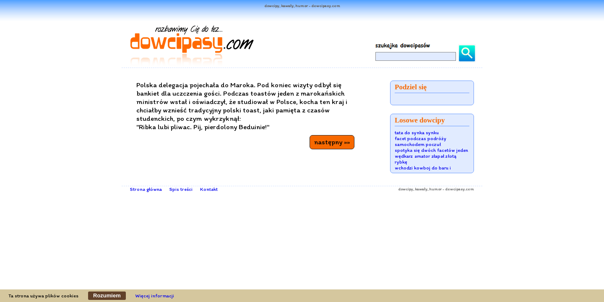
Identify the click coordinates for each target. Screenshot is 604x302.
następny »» (332, 142)
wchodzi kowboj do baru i (423, 168)
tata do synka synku (417, 132)
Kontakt (209, 189)
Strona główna (146, 189)
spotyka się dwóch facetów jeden (431, 150)
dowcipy (405, 189)
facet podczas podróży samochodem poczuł (420, 141)
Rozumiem (107, 295)
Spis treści (181, 189)
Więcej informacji (154, 296)
